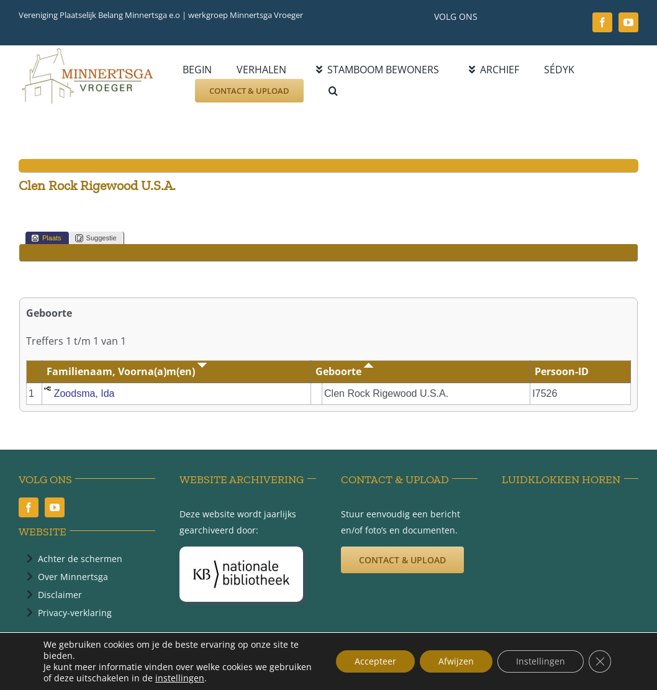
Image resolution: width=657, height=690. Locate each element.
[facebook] (602, 22)
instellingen (179, 678)
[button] (333, 90)
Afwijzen (456, 661)
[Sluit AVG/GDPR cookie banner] (600, 661)
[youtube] (628, 22)
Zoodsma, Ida (84, 393)
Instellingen (540, 661)
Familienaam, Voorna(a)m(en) (127, 371)
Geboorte (344, 371)
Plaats (46, 238)
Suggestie (96, 238)
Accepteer (375, 661)
